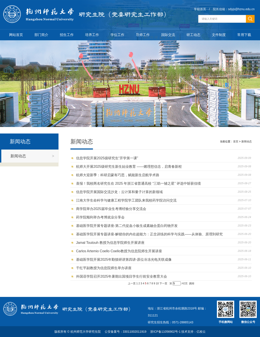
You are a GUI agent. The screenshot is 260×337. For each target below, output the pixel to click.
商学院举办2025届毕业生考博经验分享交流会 (112, 209)
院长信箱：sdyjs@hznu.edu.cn (234, 9)
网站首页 (16, 35)
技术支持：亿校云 (193, 331)
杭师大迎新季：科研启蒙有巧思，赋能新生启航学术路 (118, 175)
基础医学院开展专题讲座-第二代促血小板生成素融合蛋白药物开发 (128, 226)
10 (157, 283)
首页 (235, 141)
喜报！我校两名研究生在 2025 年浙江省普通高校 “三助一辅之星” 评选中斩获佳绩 (139, 183)
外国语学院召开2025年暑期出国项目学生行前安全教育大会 (122, 276)
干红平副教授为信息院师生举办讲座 (104, 268)
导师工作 (143, 35)
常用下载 (244, 35)
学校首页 (200, 9)
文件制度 (219, 35)
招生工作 (67, 35)
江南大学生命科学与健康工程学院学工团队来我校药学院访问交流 (127, 200)
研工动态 (193, 35)
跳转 (191, 283)
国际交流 (168, 35)
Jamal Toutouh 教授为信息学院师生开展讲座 (111, 242)
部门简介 (41, 35)
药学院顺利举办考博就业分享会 (101, 217)
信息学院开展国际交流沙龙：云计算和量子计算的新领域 (120, 192)
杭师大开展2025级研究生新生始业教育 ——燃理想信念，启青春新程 (130, 166)
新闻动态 (246, 141)
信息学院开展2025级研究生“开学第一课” (108, 158)
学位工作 (117, 35)
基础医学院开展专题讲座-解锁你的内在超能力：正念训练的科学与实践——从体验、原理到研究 (150, 234)
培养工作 (92, 35)
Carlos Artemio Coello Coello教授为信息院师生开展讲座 (120, 251)
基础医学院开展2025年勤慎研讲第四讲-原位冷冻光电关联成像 (125, 259)
